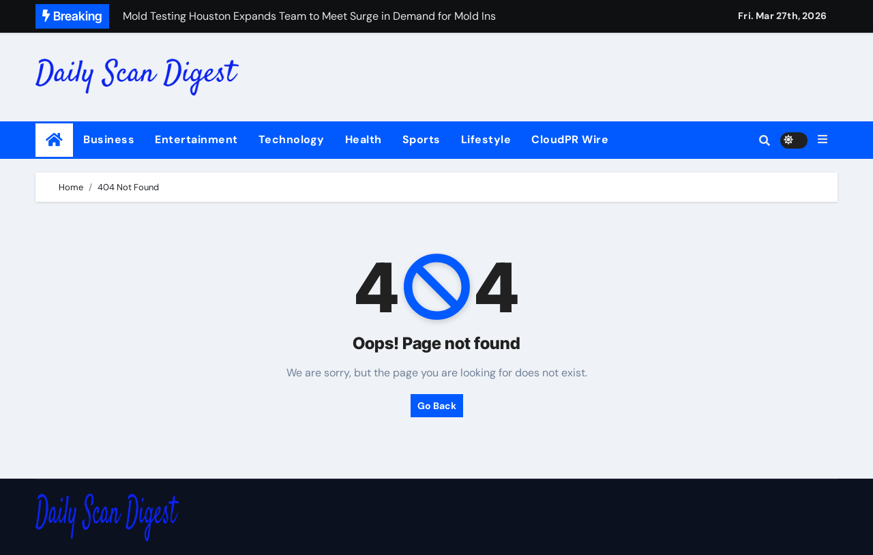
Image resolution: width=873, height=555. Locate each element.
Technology (291, 139)
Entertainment (196, 139)
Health (363, 139)
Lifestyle (486, 139)
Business (108, 139)
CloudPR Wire (569, 139)
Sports (421, 139)
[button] (822, 139)
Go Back (436, 406)
